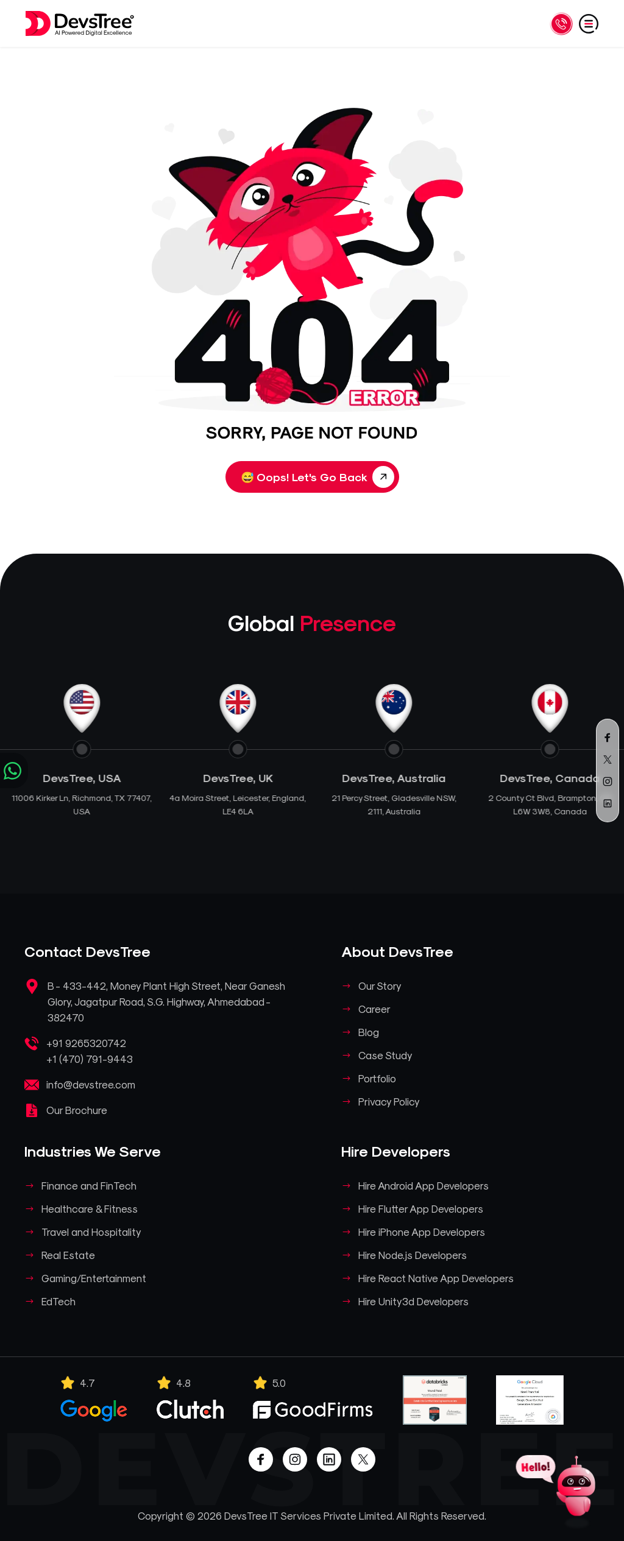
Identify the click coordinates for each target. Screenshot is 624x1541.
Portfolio (377, 1078)
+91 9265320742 (86, 1043)
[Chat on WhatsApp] (14, 770)
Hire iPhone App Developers (421, 1231)
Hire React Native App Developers (436, 1278)
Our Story (380, 985)
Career (374, 1009)
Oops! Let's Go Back (317, 477)
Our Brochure (76, 1110)
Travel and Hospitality (91, 1231)
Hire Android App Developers (423, 1185)
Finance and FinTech (88, 1185)
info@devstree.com (90, 1084)
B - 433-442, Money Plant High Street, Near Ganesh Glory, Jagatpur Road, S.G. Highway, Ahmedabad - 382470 (166, 1001)
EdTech (58, 1301)
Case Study (385, 1055)
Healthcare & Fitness (89, 1208)
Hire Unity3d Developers (413, 1301)
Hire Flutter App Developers (420, 1208)
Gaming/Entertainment (93, 1278)
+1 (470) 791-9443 (89, 1059)
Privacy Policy (389, 1101)
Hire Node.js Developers (412, 1255)
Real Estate (68, 1255)
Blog (368, 1032)
